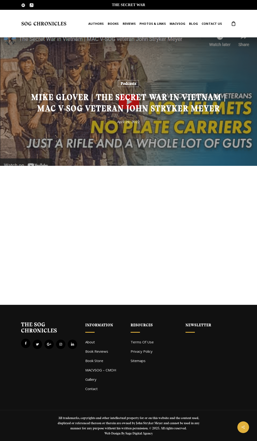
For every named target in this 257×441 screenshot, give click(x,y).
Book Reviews (96, 351)
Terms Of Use (142, 342)
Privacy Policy (142, 351)
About (90, 342)
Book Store (94, 360)
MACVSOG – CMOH (100, 370)
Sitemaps (138, 360)
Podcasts (128, 83)
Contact (91, 388)
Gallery (90, 379)
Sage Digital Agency (139, 433)
